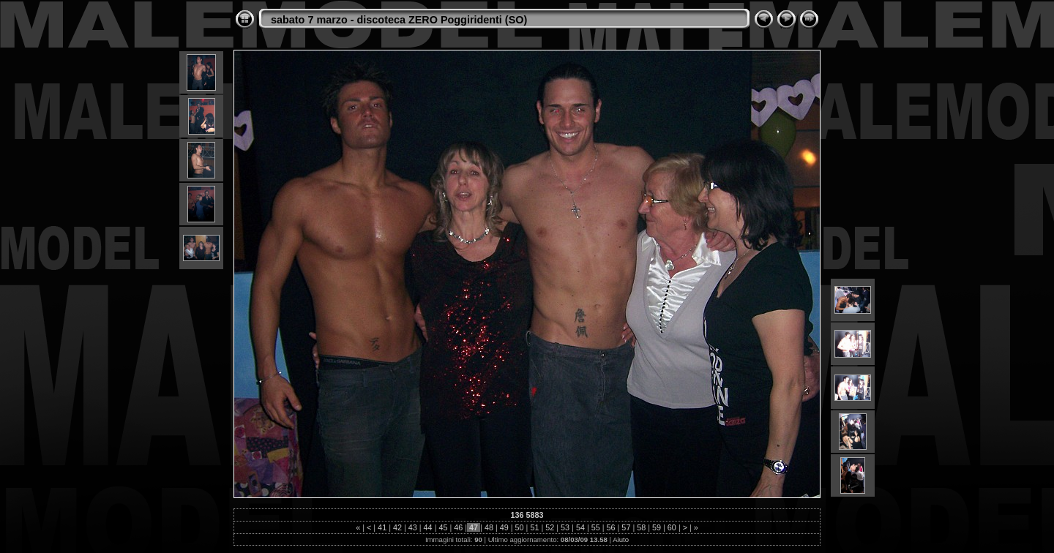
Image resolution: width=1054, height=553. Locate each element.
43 (412, 527)
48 (489, 527)
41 (382, 527)
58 (641, 527)
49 (504, 527)
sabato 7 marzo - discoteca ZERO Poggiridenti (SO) (399, 20)
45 (442, 527)
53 (565, 527)
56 (611, 527)
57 (625, 527)
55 (595, 527)
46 (458, 527)
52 (549, 527)
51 (534, 527)
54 (580, 527)
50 (519, 527)
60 (672, 527)
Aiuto (621, 539)
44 (428, 527)
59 (656, 527)
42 (397, 527)
